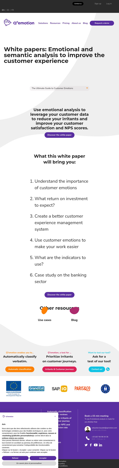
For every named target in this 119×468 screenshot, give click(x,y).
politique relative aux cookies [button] (13, 438)
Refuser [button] (15, 458)
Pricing (66, 23)
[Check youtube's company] (96, 445)
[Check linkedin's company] (100, 445)
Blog (85, 23)
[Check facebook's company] (90, 445)
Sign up (98, 3)
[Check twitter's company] (86, 445)
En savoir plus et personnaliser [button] (29, 463)
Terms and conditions (59, 466)
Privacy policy (59, 463)
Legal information (59, 461)
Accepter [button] (43, 458)
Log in (109, 3)
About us (76, 23)
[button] (59, 88)
